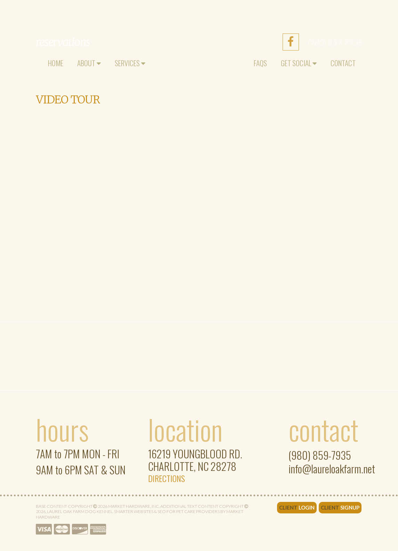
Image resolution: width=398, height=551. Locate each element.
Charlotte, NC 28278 (195, 461)
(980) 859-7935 (335, 42)
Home (55, 62)
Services (130, 62)
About (89, 62)
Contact (343, 62)
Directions (166, 478)
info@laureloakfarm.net (332, 469)
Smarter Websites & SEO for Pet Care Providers (167, 511)
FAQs (260, 62)
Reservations (63, 42)
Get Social (299, 62)
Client (297, 507)
